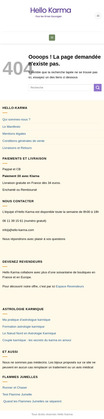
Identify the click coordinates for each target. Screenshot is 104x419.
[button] (98, 16)
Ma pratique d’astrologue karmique (26, 319)
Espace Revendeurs (70, 286)
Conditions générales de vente (23, 141)
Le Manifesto (11, 126)
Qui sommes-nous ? (16, 119)
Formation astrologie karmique (23, 326)
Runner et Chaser (14, 387)
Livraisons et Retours (17, 148)
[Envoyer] (98, 87)
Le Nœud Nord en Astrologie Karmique (29, 333)
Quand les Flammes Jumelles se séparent (32, 401)
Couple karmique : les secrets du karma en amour (36, 340)
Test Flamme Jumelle (17, 394)
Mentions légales (14, 133)
